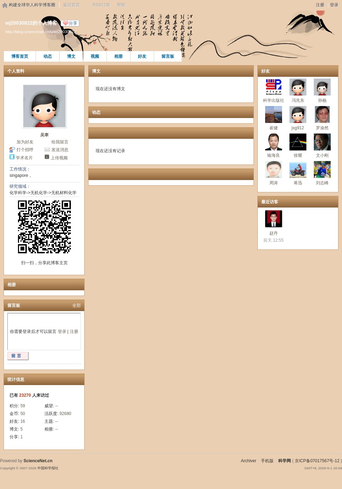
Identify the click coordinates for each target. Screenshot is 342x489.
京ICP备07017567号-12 (317, 460)
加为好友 (25, 142)
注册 (320, 4)
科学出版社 (273, 100)
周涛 (273, 182)
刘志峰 (322, 182)
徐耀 (298, 155)
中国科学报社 (48, 468)
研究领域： (20, 186)
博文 (71, 56)
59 (22, 405)
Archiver (248, 460)
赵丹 (273, 233)
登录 (334, 4)
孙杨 (322, 100)
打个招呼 (25, 149)
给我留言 (59, 142)
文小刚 (322, 155)
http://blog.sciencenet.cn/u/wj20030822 (40, 31)
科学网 (284, 460)
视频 (95, 56)
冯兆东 (298, 100)
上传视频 (59, 157)
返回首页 (71, 4)
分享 (73, 23)
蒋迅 (298, 182)
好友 (142, 56)
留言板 (167, 56)
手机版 (267, 460)
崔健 (273, 127)
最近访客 (269, 201)
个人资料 (15, 71)
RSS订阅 (101, 4)
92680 (65, 413)
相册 (118, 56)
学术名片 (24, 157)
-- (56, 405)
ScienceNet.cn (38, 460)
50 (22, 413)
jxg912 (298, 127)
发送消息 (59, 149)
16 (22, 421)
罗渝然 (322, 127)
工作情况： (20, 169)
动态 (47, 56)
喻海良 (273, 155)
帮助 (121, 4)
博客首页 (19, 56)
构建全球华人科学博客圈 (32, 4)
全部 (76, 305)
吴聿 (44, 134)
